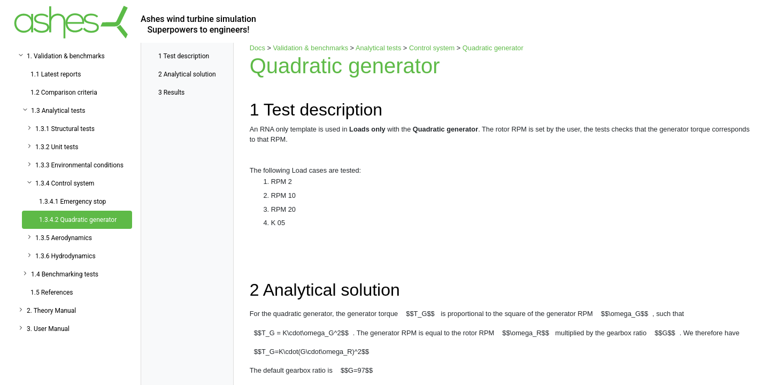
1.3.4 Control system (64, 183)
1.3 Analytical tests (58, 110)
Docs (257, 48)
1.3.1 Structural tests (65, 129)
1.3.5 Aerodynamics (63, 238)
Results (171, 92)
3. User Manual (48, 329)
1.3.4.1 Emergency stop (72, 201)
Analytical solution (187, 74)
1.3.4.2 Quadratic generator (78, 220)
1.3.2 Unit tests (56, 147)
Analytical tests (378, 48)
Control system (432, 48)
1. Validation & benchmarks (66, 56)
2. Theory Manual (51, 310)
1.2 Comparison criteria (63, 92)
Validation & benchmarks (310, 48)
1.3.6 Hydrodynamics (65, 256)
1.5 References (51, 292)
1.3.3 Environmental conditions (79, 165)
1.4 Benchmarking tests (64, 274)
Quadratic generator (493, 48)
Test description (183, 56)
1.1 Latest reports (55, 74)
